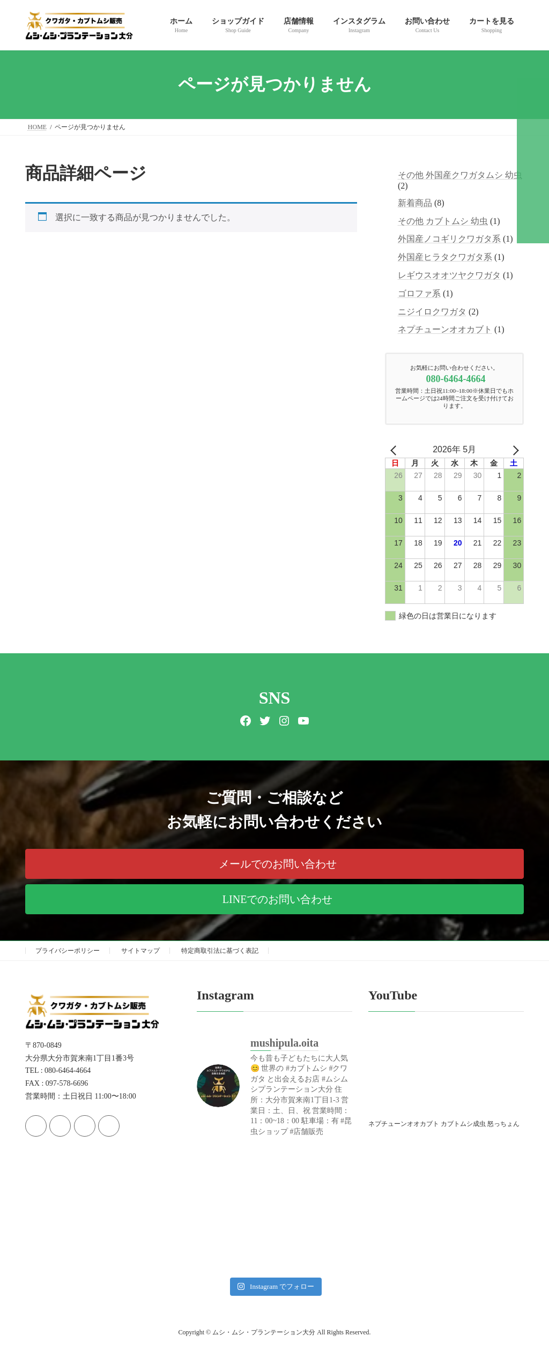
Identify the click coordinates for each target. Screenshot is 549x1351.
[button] (274, 864)
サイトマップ (140, 950)
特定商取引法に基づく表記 (219, 950)
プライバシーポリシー (67, 950)
